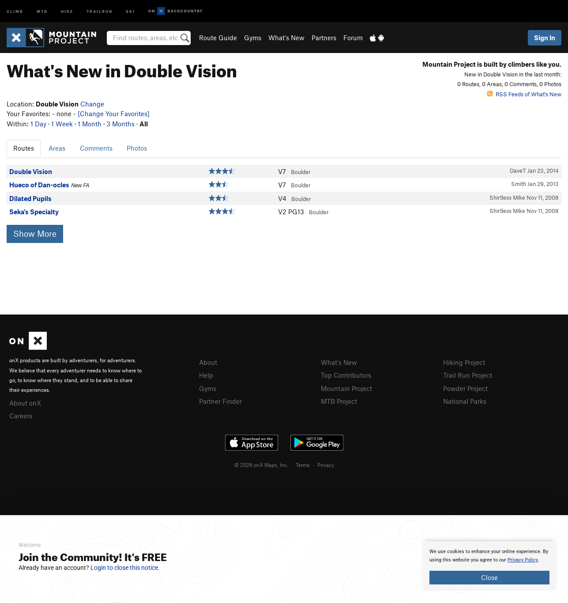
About (208, 362)
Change (92, 104)
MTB (42, 11)
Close (489, 577)
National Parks (464, 401)
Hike (67, 11)
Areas (57, 148)
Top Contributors (346, 375)
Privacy (325, 465)
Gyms (252, 38)
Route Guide (218, 38)
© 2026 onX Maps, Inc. (261, 465)
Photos (137, 148)
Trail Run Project (467, 375)
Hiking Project (464, 362)
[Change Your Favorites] (114, 114)
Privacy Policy (523, 560)
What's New (286, 38)
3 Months (120, 124)
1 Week (62, 124)
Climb (15, 11)
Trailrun (100, 11)
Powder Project (465, 388)
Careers (20, 416)
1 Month (90, 124)
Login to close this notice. (125, 567)
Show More (34, 233)
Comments (96, 148)
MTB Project (339, 401)
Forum (353, 38)
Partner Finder (220, 401)
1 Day (38, 124)
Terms (303, 465)
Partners (324, 38)
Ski (130, 11)
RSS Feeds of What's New (524, 94)
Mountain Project (346, 388)
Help (206, 375)
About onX (25, 403)
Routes (23, 148)
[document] (489, 565)
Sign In (544, 38)
